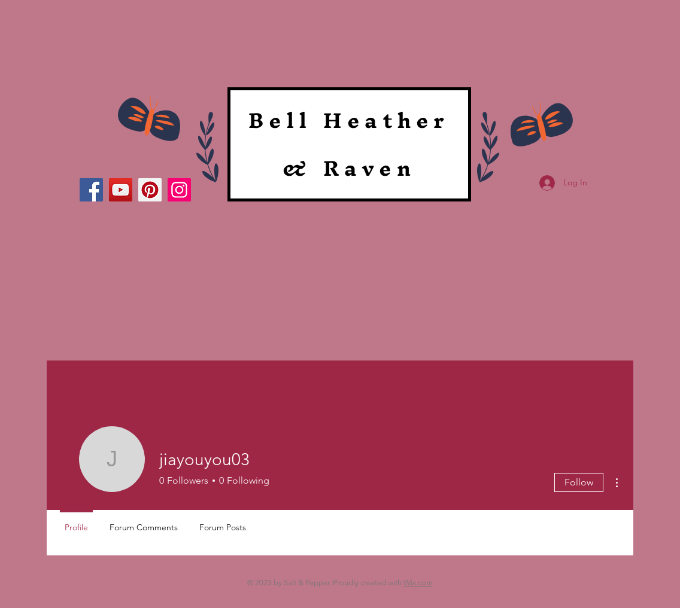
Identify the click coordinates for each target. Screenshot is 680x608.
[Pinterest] (150, 189)
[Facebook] (91, 189)
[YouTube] (120, 189)
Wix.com (418, 582)
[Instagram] (179, 189)
